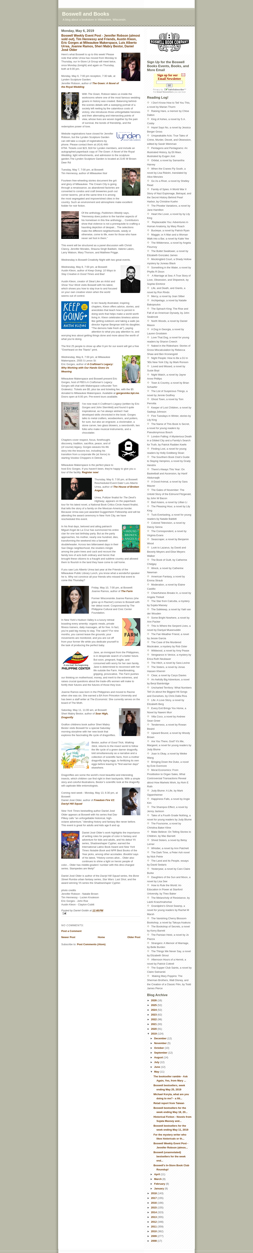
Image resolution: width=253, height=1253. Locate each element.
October (159, 1047)
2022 (154, 1019)
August (159, 1057)
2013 (154, 1217)
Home (101, 937)
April (157, 1174)
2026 (154, 1000)
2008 (154, 1240)
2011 (154, 1226)
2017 (154, 1198)
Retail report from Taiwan (168, 1103)
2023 (154, 1014)
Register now (90, 472)
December (160, 1038)
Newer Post (68, 937)
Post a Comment (71, 931)
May (157, 1071)
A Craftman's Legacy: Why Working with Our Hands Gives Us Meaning (87, 368)
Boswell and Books (85, 14)
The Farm (127, 591)
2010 (154, 1231)
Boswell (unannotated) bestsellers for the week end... (169, 1156)
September (161, 1052)
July (157, 1062)
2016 (154, 1202)
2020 (154, 1028)
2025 (154, 1005)
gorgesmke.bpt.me (127, 393)
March (158, 1179)
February (160, 1183)
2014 (154, 1212)
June (157, 1066)
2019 (154, 1033)
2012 (154, 1221)
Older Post (133, 937)
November (160, 1043)
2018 (154, 1193)
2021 (154, 1024)
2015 (154, 1207)
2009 (154, 1236)
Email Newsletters (165, 92)
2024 (154, 1009)
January (159, 1188)
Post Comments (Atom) (91, 944)
